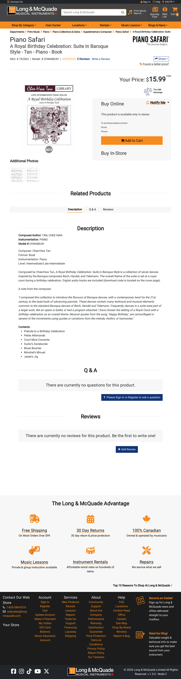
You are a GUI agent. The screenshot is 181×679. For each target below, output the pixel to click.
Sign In (45, 602)
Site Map (121, 623)
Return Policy (96, 652)
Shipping (70, 636)
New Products (70, 602)
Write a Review (101, 59)
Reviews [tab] (108, 209)
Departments (17, 31)
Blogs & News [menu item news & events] (156, 25)
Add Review (127, 449)
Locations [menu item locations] (78, 25)
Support (70, 623)
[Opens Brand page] (151, 41)
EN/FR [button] (167, 1)
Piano (46, 31)
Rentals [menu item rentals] (104, 25)
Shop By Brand (121, 627)
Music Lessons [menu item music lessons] (130, 25)
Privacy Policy (96, 648)
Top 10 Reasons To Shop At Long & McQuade (143, 585)
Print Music (33, 31)
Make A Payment (45, 619)
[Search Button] (122, 12)
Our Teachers (96, 657)
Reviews (121, 631)
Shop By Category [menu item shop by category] (23, 25)
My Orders (45, 623)
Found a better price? (154, 64)
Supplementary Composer (97, 31)
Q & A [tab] (92, 209)
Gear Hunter (53, 25)
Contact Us (15, 1)
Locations (121, 606)
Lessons (70, 610)
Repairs (70, 614)
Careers (121, 619)
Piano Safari (122, 31)
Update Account (45, 614)
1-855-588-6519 (14, 607)
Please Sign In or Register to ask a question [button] (132, 397)
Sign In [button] (145, 1)
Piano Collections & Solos (66, 31)
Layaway (70, 631)
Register (45, 606)
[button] (174, 13)
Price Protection (96, 636)
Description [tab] (75, 209)
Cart (45, 610)
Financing (70, 627)
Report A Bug (121, 636)
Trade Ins (70, 619)
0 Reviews (83, 59)
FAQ (121, 602)
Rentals (70, 606)
